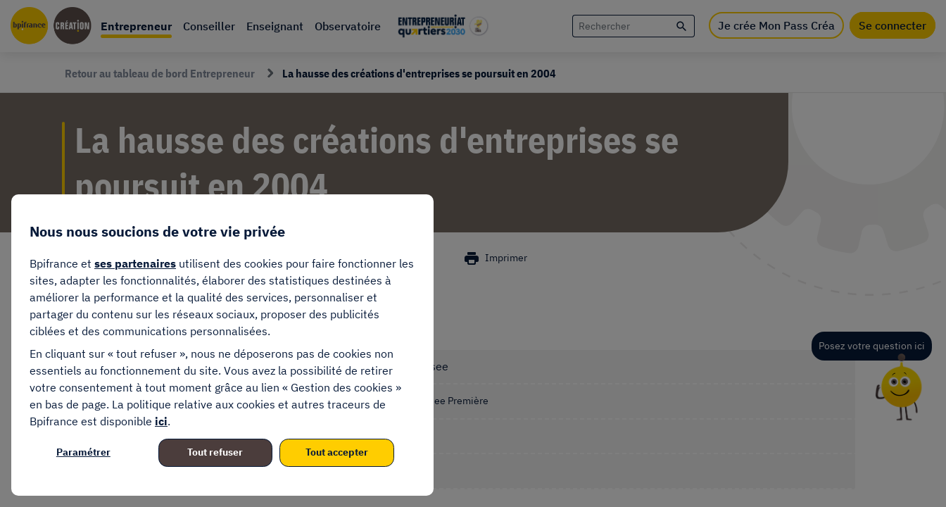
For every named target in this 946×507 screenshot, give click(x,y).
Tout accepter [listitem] (336, 452)
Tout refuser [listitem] (215, 452)
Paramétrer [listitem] (83, 452)
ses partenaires (135, 263)
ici (161, 421)
